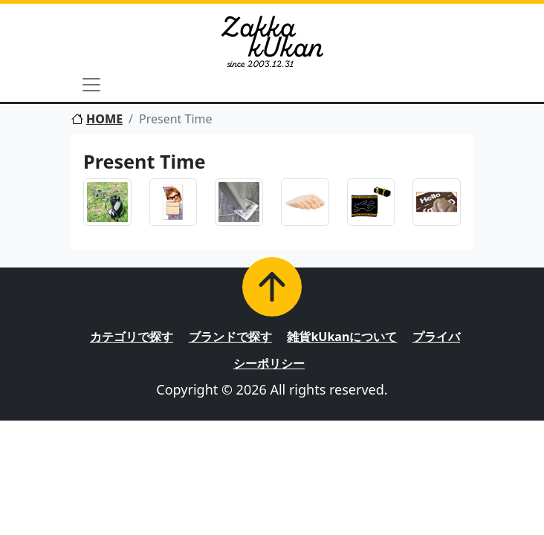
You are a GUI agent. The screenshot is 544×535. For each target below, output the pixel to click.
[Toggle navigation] (91, 85)
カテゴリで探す (131, 336)
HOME (97, 119)
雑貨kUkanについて (342, 336)
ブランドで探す (230, 336)
